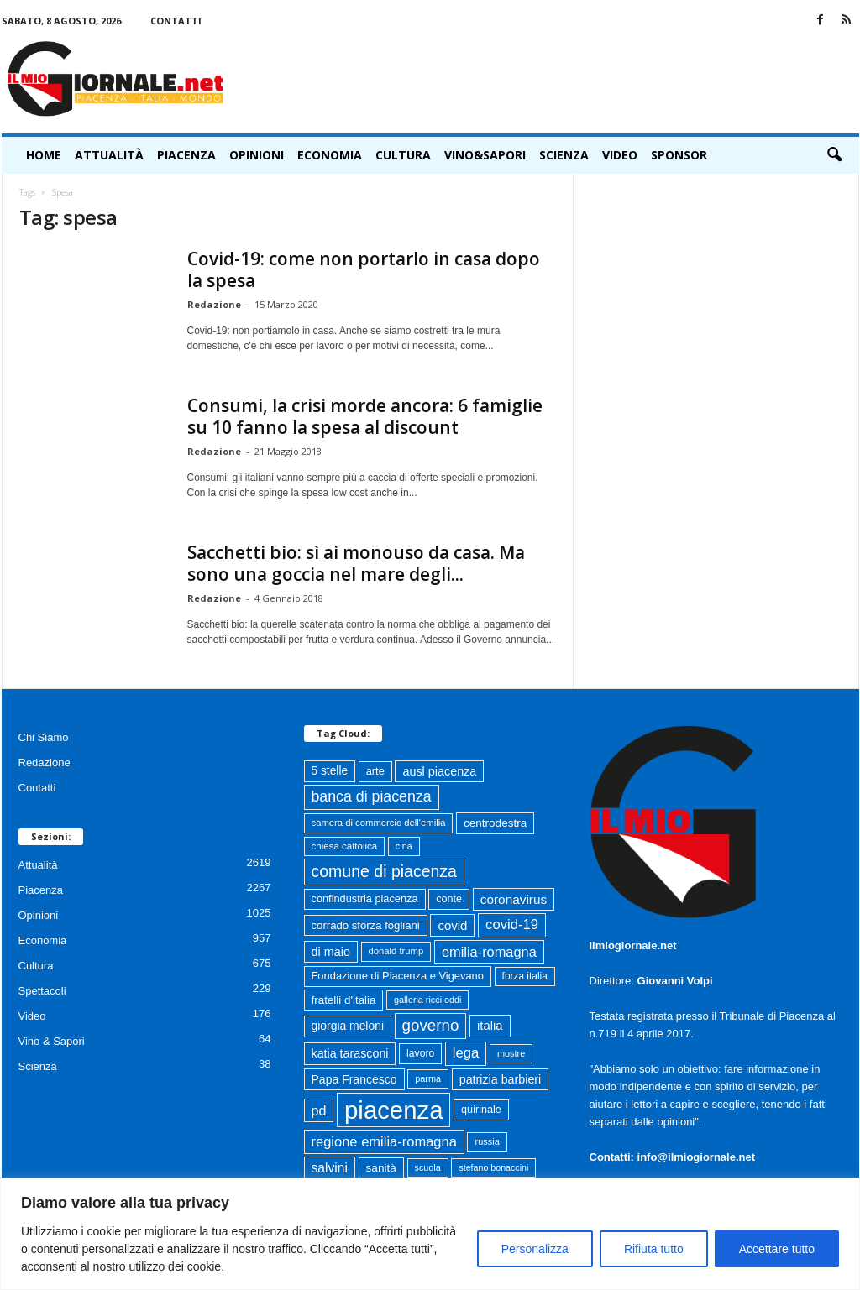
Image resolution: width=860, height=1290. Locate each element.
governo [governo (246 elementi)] (430, 1025)
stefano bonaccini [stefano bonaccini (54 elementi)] (493, 1167)
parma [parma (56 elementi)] (428, 1078)
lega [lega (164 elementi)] (466, 1053)
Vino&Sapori (485, 155)
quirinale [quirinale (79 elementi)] (481, 1109)
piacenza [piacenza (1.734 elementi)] (393, 1110)
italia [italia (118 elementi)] (490, 1025)
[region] (430, 1234)
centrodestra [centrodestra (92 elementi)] (495, 823)
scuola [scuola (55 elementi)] (428, 1167)
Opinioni (256, 155)
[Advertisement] (553, 79)
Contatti (176, 20)
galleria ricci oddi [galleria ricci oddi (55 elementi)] (427, 1000)
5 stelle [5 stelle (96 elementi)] (330, 771)
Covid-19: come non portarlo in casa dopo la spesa (363, 269)
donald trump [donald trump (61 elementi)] (396, 951)
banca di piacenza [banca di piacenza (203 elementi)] (372, 796)
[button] (833, 155)
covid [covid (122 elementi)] (452, 925)
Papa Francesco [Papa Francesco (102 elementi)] (354, 1079)
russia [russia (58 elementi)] (487, 1141)
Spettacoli (42, 990)
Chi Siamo (43, 737)
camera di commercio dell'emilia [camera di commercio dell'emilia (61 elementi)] (379, 822)
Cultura (403, 155)
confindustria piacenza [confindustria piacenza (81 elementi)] (365, 898)
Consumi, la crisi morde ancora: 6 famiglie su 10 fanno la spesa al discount (365, 416)
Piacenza (186, 155)
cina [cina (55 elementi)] (404, 846)
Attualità (109, 155)
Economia (329, 155)
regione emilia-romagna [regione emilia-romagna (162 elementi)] (384, 1141)
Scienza (564, 155)
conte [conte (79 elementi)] (449, 899)
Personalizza (535, 1249)
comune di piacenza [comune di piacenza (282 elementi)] (384, 871)
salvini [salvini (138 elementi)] (330, 1168)
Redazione (214, 304)
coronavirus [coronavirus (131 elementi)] (513, 899)
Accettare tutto (777, 1249)
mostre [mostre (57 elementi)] (511, 1053)
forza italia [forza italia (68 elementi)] (525, 976)
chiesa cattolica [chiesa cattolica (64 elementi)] (345, 846)
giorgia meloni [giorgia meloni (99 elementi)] (348, 1025)
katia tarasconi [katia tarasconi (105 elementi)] (350, 1053)
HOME (43, 155)
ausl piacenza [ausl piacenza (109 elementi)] (439, 771)
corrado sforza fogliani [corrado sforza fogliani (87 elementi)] (366, 925)
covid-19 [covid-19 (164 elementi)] (511, 924)
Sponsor (679, 155)
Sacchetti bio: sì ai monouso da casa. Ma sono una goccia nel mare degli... (356, 563)
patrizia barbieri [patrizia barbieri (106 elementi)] (500, 1079)
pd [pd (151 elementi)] (319, 1110)
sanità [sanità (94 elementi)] (381, 1168)
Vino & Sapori (51, 1041)
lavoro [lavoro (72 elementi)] (420, 1053)
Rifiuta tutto (654, 1249)
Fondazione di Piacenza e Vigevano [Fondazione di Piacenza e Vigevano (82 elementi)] (398, 975)
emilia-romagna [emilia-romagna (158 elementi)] (489, 951)
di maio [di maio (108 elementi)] (331, 951)
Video (619, 155)
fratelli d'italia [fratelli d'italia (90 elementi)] (344, 1000)
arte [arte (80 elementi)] (375, 771)
